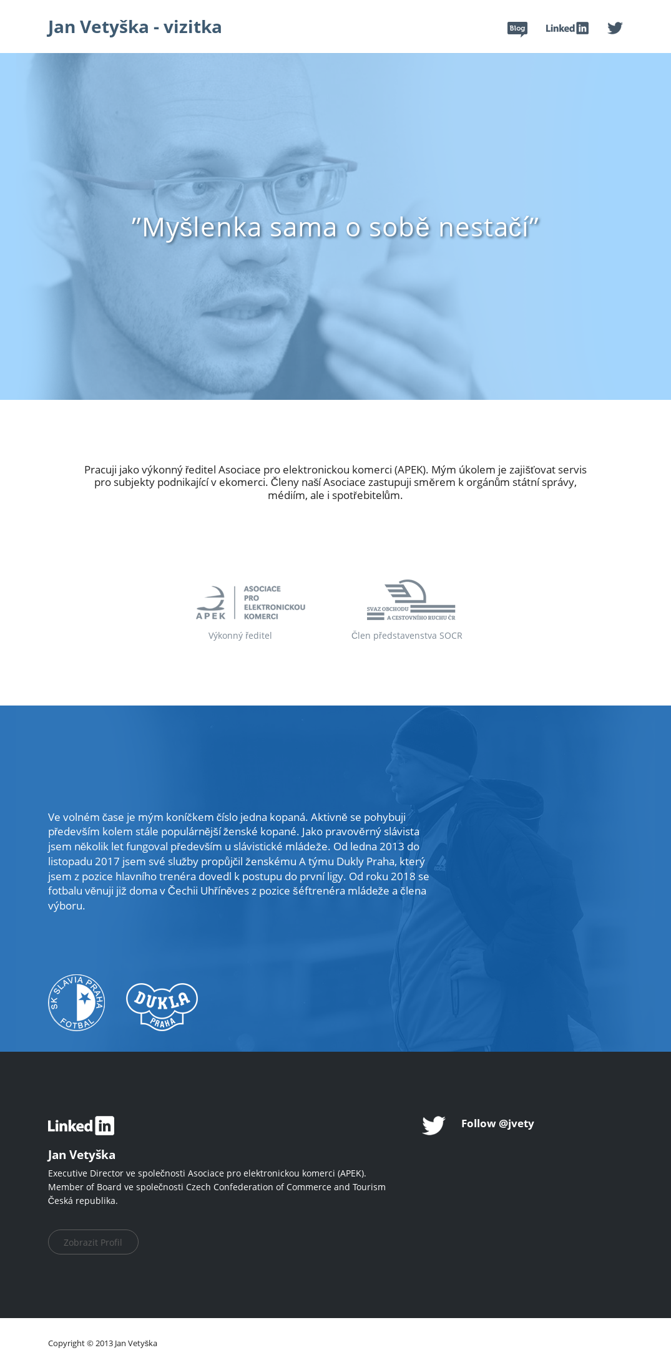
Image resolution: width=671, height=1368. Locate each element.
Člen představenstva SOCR (407, 635)
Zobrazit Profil (93, 1242)
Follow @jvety (497, 1123)
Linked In (567, 28)
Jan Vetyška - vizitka (135, 26)
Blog (517, 29)
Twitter (615, 28)
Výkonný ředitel (240, 635)
